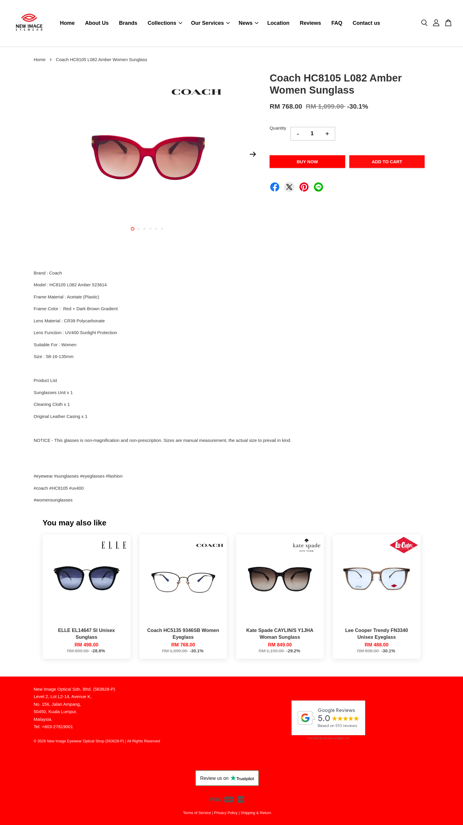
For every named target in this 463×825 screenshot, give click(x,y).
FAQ (336, 23)
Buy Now (307, 161)
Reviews (310, 23)
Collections (165, 23)
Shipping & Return (256, 813)
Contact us (366, 23)
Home (67, 23)
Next (252, 154)
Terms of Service (197, 813)
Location (278, 23)
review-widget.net (337, 738)
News (248, 23)
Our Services (210, 23)
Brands (128, 23)
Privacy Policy (225, 813)
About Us (97, 23)
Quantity (278, 127)
